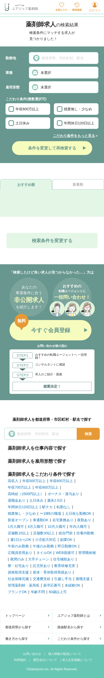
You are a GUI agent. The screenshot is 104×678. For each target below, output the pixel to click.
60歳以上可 (58, 592)
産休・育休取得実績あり (52, 572)
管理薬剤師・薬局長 (23, 585)
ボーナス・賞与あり (63, 494)
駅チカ (47, 507)
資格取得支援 (18, 572)
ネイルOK (44, 552)
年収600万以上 (24, 109)
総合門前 (66, 533)
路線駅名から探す (70, 627)
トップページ (15, 615)
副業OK (66, 539)
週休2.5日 (54, 500)
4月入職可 (36, 526)
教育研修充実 (64, 565)
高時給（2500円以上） (26, 494)
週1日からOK (20, 539)
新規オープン (18, 520)
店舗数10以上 (18, 533)
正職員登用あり (20, 552)
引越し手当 (63, 579)
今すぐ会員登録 (50, 330)
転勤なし (64, 507)
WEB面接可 (65, 552)
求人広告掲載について (77, 660)
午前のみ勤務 (18, 546)
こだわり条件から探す (73, 639)
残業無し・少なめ (74, 109)
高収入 (13, 481)
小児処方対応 (45, 539)
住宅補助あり (63, 559)
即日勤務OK (67, 546)
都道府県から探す (18, 627)
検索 (88, 434)
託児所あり (41, 565)
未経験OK (72, 585)
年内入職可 (78, 526)
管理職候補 (87, 552)
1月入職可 (16, 526)
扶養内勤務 (85, 533)
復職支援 (83, 579)
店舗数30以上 (44, 533)
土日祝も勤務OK (78, 513)
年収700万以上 (19, 487)
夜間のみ (17, 559)
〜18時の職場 (50, 513)
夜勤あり (84, 520)
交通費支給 (41, 579)
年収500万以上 (34, 481)
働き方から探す (16, 639)
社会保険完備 (18, 579)
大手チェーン (38, 559)
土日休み (19, 123)
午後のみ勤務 (43, 546)
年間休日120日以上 (75, 123)
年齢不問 (38, 592)
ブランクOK (17, 592)
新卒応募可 (52, 585)
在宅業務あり (62, 520)
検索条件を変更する (52, 240)
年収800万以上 (46, 487)
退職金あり (16, 500)
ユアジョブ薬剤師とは (73, 615)
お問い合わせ (32, 654)
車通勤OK (40, 520)
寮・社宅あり (18, 565)
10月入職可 (57, 526)
